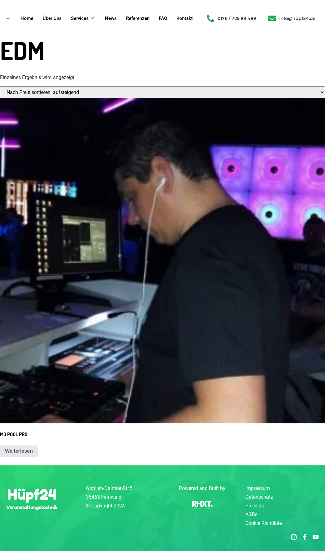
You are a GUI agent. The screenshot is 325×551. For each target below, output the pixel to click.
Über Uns (52, 18)
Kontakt (185, 18)
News (111, 18)
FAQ (163, 18)
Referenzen (137, 18)
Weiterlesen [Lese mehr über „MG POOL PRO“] (19, 451)
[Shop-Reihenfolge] (162, 92)
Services (83, 18)
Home (27, 18)
